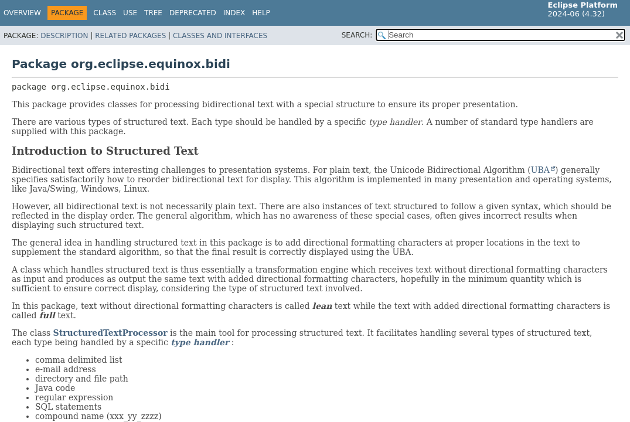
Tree (153, 13)
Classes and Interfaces (220, 36)
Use (130, 13)
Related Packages (130, 36)
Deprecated (192, 13)
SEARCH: (357, 35)
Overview (22, 13)
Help (261, 13)
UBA (540, 170)
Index (234, 13)
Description (64, 36)
